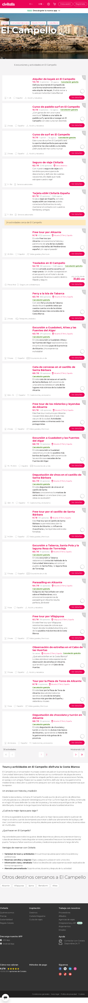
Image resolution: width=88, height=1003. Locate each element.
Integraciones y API (67, 923)
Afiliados (62, 916)
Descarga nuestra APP (11, 936)
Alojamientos (64, 926)
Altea (54, 886)
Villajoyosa (19, 886)
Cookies (81, 994)
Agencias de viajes (67, 919)
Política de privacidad (69, 994)
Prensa (3, 916)
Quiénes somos (7, 913)
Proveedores (64, 913)
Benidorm (43, 886)
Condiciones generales (40, 994)
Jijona (31, 886)
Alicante (6, 886)
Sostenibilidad (6, 919)
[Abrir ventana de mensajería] (5, 997)
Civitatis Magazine (37, 916)
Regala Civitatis (7, 923)
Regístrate (80, 4)
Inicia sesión (65, 4)
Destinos (33, 913)
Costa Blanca (53, 23)
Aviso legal (55, 994)
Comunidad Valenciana (20, 23)
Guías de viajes (35, 919)
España (5, 23)
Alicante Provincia (38, 23)
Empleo (62, 930)
